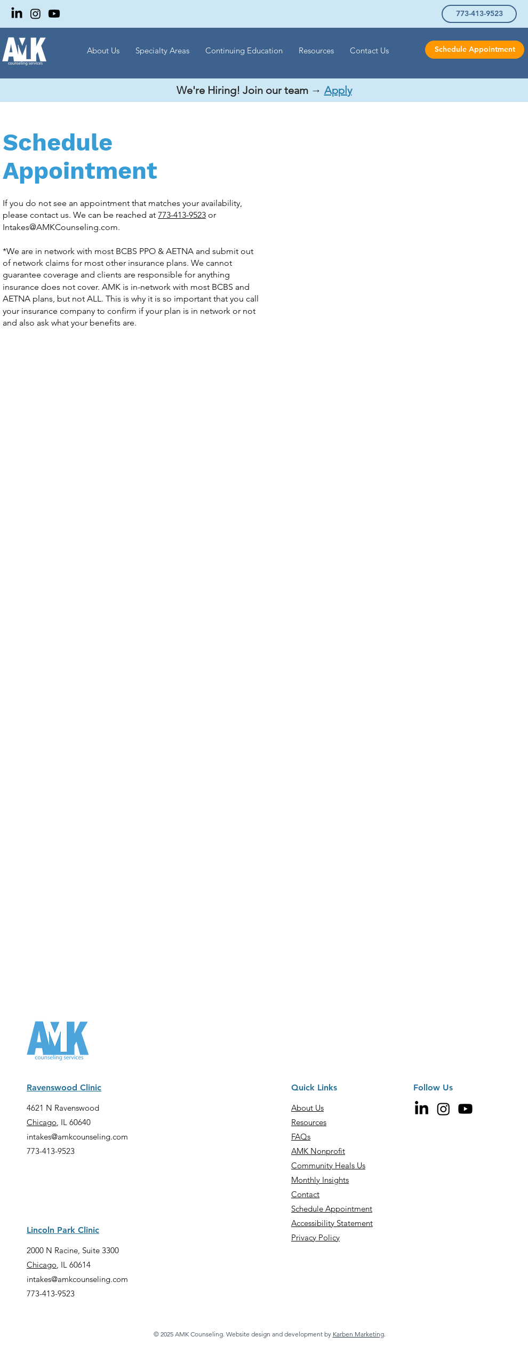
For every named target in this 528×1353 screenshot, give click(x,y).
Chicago (42, 1122)
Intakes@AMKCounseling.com (60, 227)
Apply (338, 90)
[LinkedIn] (16, 13)
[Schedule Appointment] (474, 50)
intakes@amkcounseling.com (77, 1137)
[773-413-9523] (479, 14)
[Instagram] (35, 13)
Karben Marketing (358, 1334)
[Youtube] (54, 13)
